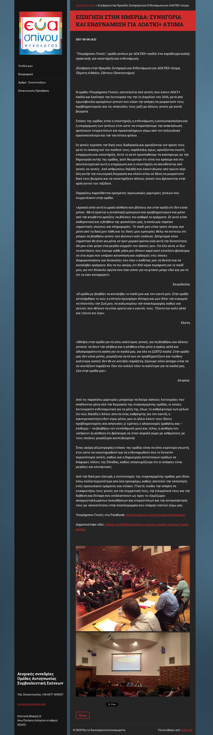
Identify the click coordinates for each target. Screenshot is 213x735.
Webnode (187, 730)
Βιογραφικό (25, 74)
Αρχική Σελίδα (85, 5)
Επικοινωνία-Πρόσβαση (33, 90)
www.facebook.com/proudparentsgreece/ (156, 515)
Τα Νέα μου (25, 66)
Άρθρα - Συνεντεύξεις (32, 82)
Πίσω (83, 715)
